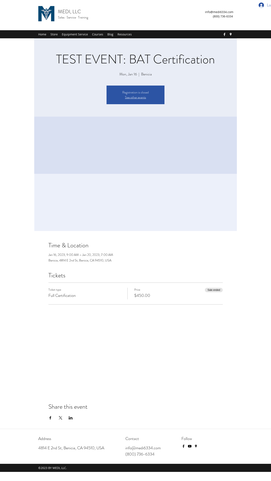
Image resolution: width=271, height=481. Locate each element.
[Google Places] (231, 34)
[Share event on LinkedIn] (71, 417)
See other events (135, 97)
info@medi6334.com (219, 12)
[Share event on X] (60, 417)
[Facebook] (224, 34)
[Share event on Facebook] (50, 417)
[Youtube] (190, 446)
